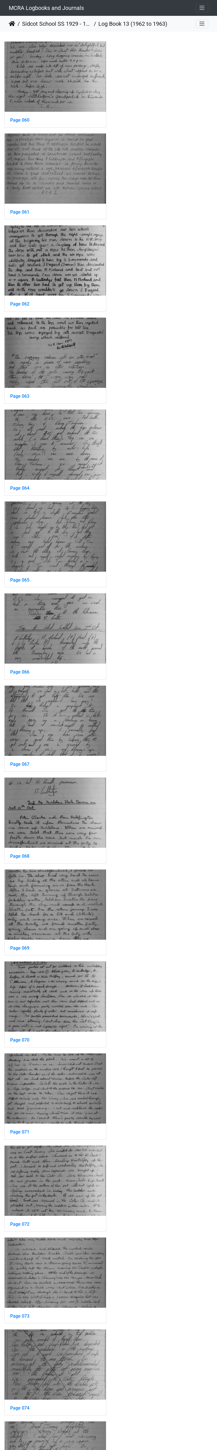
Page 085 (128, 1205)
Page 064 (19, 299)
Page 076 (19, 843)
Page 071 (128, 571)
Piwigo (120, 1438)
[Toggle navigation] (202, 8)
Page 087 (128, 1296)
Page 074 (19, 752)
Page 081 (128, 1024)
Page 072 (19, 662)
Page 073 (128, 662)
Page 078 (19, 934)
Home (12, 24)
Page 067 (128, 390)
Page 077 (128, 843)
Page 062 (19, 209)
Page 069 (128, 481)
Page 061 (128, 118)
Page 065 (128, 299)
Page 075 (128, 752)
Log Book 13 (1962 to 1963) (132, 23)
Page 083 (128, 1115)
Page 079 (128, 934)
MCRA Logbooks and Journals (46, 8)
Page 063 (128, 209)
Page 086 (19, 1296)
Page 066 (19, 390)
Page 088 (19, 1386)
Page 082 (19, 1115)
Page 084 (19, 1205)
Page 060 (19, 118)
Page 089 (128, 1386)
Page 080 (19, 1024)
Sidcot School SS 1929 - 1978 (57, 23)
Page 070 (19, 571)
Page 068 (19, 481)
